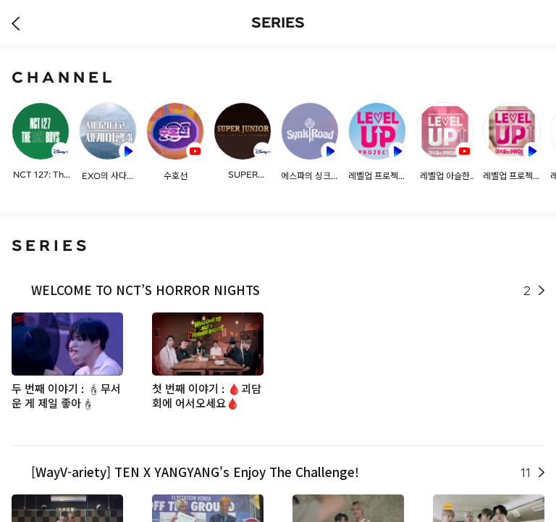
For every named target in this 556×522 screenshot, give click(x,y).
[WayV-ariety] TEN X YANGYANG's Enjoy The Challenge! (281, 472)
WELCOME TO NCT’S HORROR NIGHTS (281, 290)
